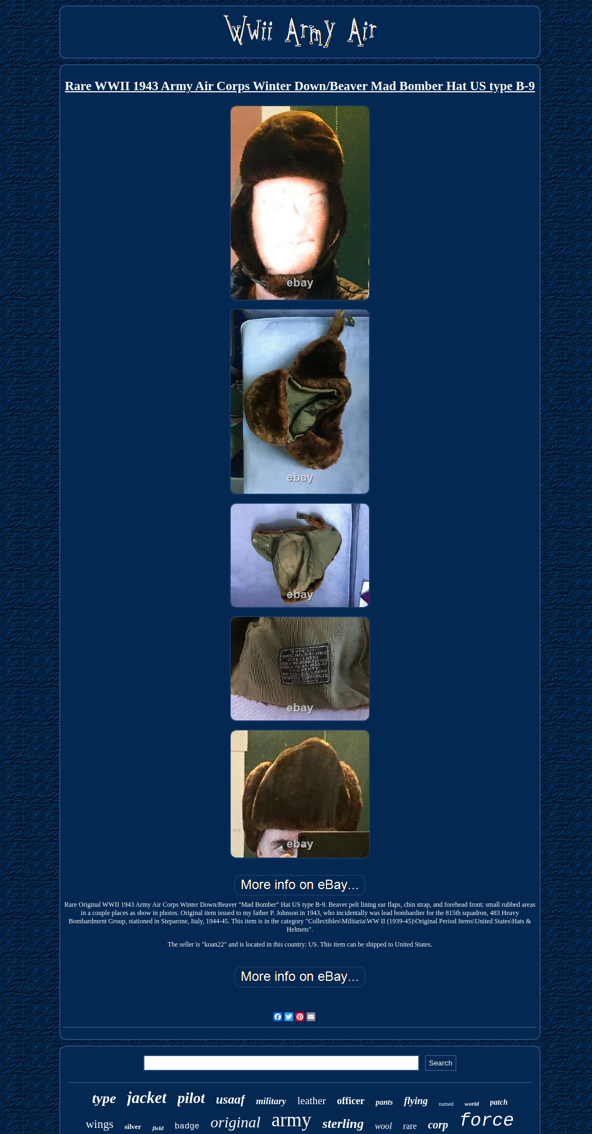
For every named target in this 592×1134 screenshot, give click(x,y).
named (446, 1104)
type (104, 1098)
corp (438, 1125)
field (157, 1128)
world (472, 1103)
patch (499, 1102)
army (291, 1120)
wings (99, 1124)
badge (187, 1126)
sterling (343, 1123)
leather (311, 1100)
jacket (147, 1097)
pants (384, 1102)
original (236, 1122)
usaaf (230, 1099)
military (271, 1101)
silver (132, 1126)
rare (410, 1126)
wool (383, 1126)
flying (416, 1100)
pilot (191, 1098)
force (486, 1121)
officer (351, 1100)
